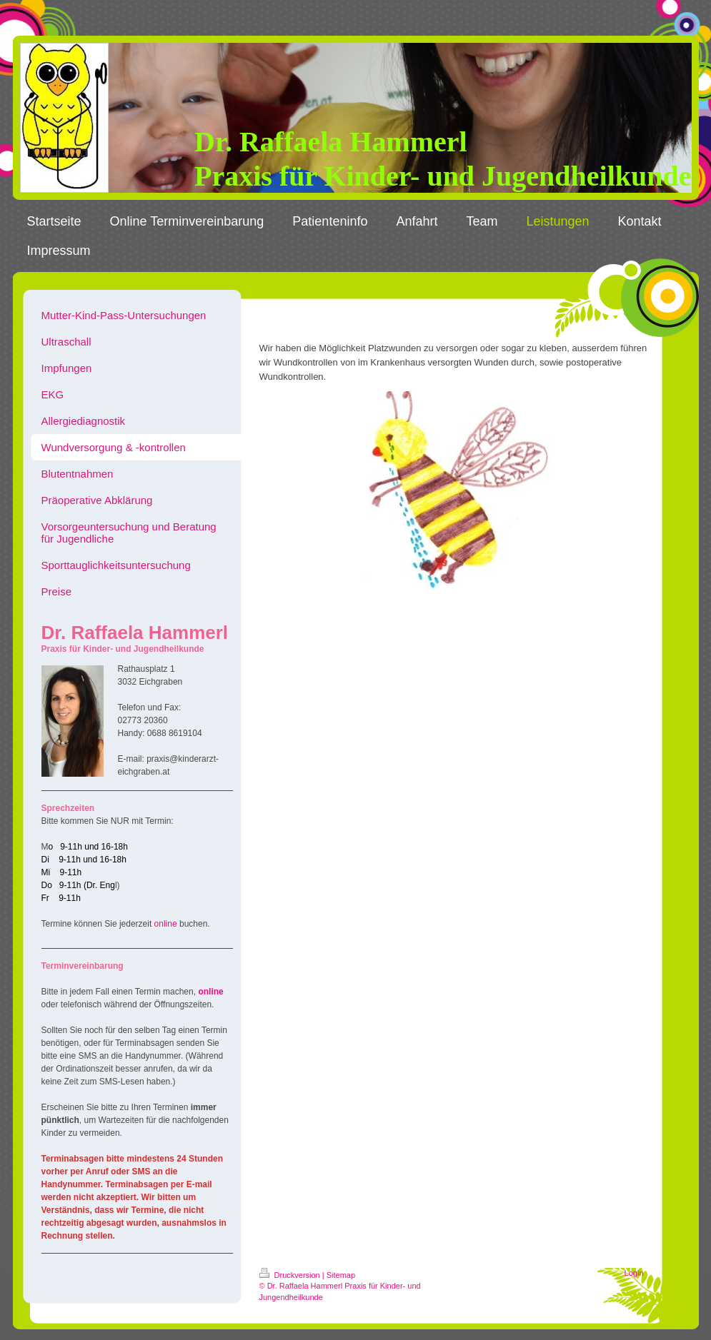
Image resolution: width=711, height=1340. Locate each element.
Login (634, 1273)
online (165, 924)
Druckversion (290, 1275)
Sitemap (341, 1275)
